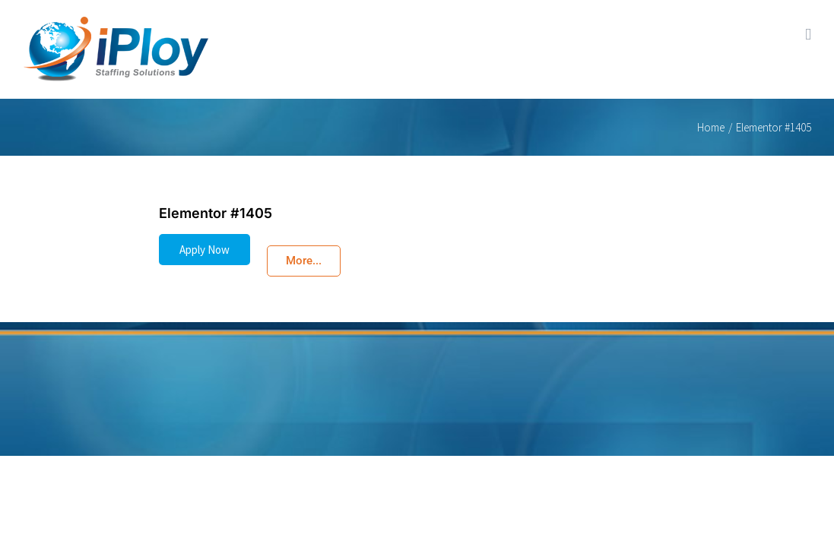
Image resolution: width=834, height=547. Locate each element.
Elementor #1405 (215, 213)
